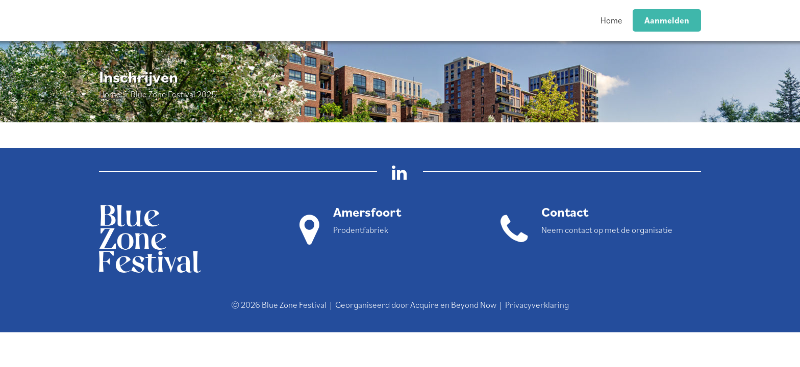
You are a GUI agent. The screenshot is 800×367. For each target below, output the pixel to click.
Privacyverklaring (537, 304)
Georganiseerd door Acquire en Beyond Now (415, 304)
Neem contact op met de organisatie (606, 229)
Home (611, 20)
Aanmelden (666, 20)
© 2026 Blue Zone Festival (279, 304)
